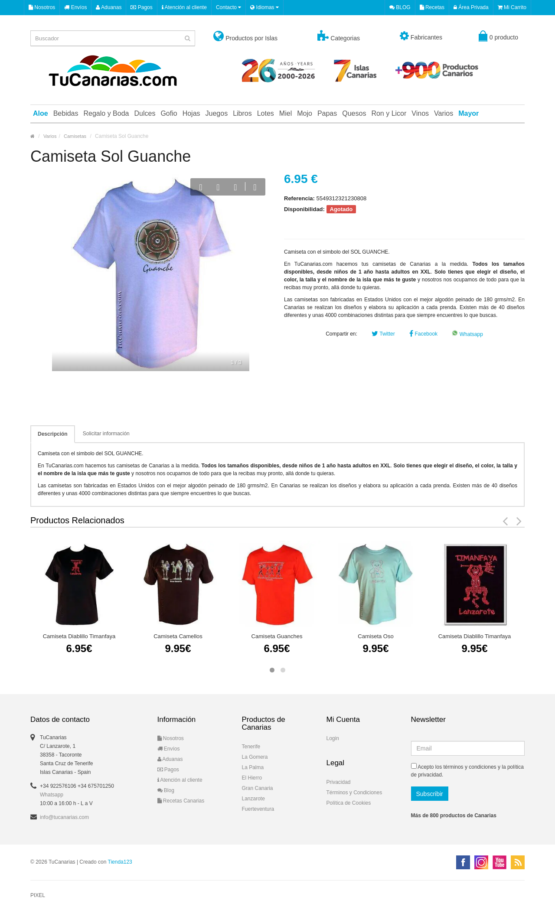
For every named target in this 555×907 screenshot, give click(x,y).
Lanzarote (253, 799)
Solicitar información (106, 434)
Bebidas (65, 113)
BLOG (400, 7)
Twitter (383, 334)
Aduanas (108, 7)
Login (332, 738)
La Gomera (255, 757)
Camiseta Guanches (277, 636)
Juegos (217, 113)
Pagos (141, 7)
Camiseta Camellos (177, 636)
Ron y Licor (388, 113)
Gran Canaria (257, 788)
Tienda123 (120, 862)
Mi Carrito (512, 7)
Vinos (420, 113)
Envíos (75, 7)
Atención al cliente (184, 7)
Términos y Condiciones (354, 793)
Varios (443, 113)
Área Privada (471, 7)
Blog (165, 790)
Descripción (53, 434)
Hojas (191, 113)
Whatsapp (467, 334)
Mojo (304, 113)
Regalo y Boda (106, 113)
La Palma (253, 767)
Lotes (265, 113)
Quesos (354, 113)
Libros (242, 113)
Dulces (144, 113)
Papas (327, 113)
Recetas (432, 7)
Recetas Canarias (181, 801)
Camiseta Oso (375, 636)
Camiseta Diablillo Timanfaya (79, 636)
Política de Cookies (348, 803)
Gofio (168, 113)
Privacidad (338, 782)
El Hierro (252, 778)
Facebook (423, 334)
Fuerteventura (258, 809)
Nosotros (42, 7)
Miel (285, 113)
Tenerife (251, 747)
